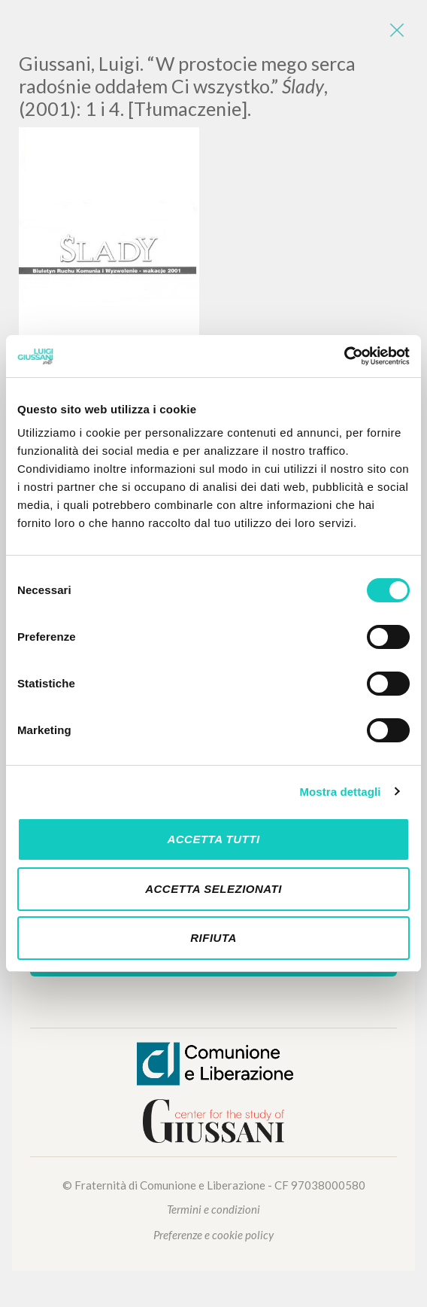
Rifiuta (213, 937)
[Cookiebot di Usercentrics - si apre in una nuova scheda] (344, 356)
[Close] (397, 30)
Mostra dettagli (339, 791)
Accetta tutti (213, 839)
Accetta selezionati (213, 888)
